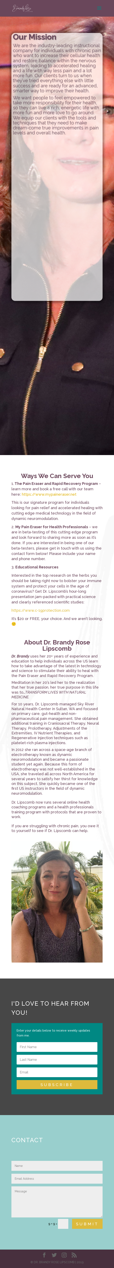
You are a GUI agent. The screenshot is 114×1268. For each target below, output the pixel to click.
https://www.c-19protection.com (40, 610)
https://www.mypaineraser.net (49, 494)
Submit (87, 1224)
